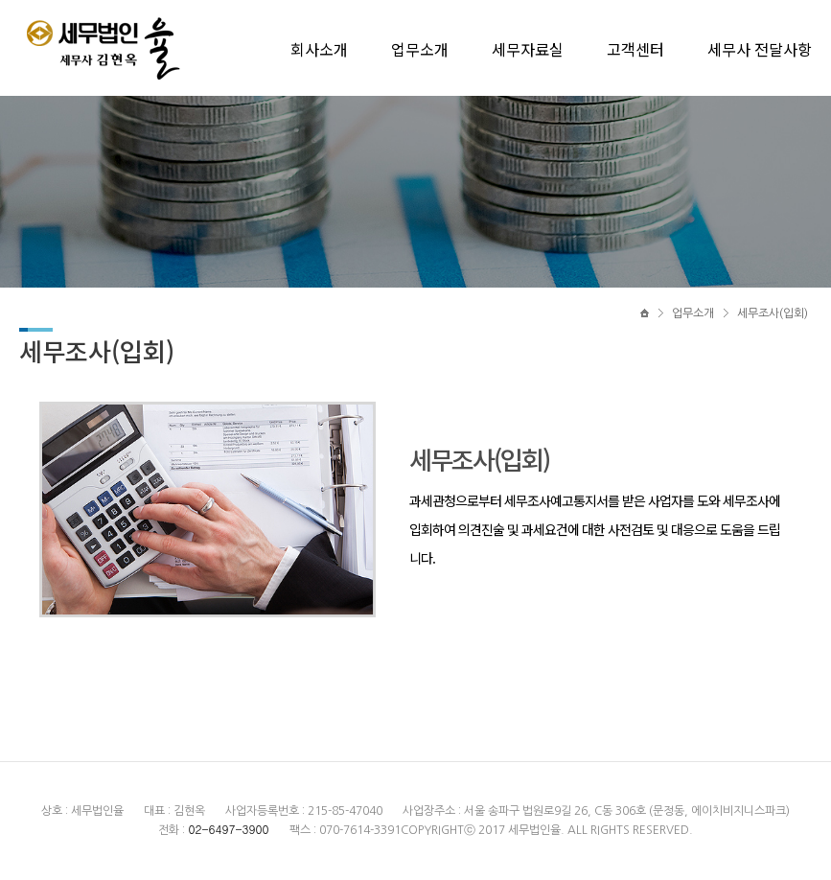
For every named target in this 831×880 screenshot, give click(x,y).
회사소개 (319, 48)
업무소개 (420, 48)
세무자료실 (528, 48)
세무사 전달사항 (759, 48)
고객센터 (635, 48)
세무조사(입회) (772, 313)
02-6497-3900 (228, 829)
